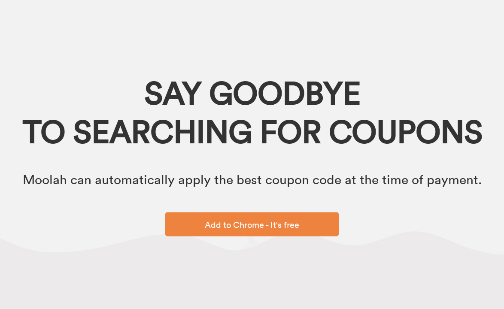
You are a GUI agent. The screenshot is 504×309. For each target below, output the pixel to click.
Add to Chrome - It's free (252, 224)
